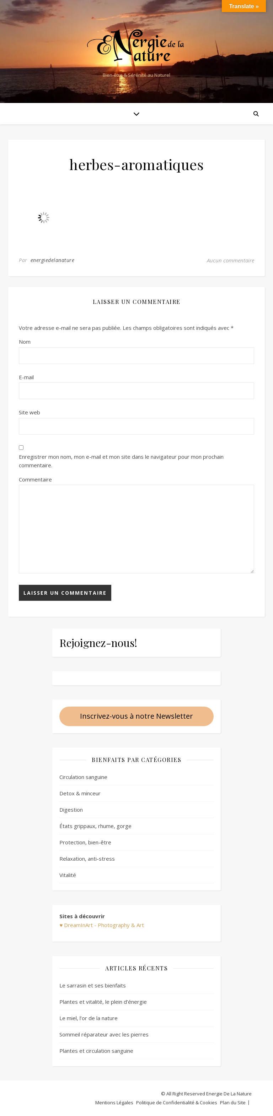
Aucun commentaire (230, 260)
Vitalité (67, 874)
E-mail (26, 377)
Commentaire (35, 479)
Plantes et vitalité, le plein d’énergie (103, 1001)
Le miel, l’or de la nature (88, 1018)
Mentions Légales (114, 1102)
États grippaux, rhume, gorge (95, 825)
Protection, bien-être (85, 842)
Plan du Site (233, 1102)
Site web (29, 412)
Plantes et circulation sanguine (96, 1050)
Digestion (71, 809)
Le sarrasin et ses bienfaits (92, 985)
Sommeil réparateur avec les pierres (104, 1034)
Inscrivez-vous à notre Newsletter (136, 716)
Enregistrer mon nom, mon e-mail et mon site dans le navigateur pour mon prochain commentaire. (121, 461)
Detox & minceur (80, 793)
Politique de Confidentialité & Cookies (176, 1102)
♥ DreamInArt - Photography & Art (101, 925)
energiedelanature (53, 260)
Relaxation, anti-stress (87, 858)
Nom (25, 341)
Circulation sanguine (83, 776)
